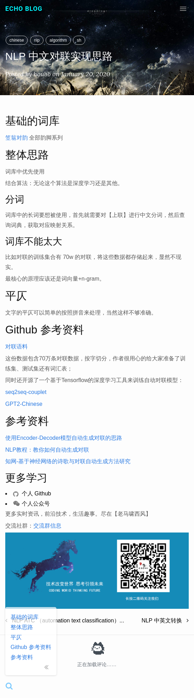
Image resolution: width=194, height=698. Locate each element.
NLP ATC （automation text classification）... (64, 620)
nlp (37, 40)
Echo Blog (23, 8)
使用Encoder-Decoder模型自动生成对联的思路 (63, 438)
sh (79, 40)
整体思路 (22, 627)
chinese (16, 40)
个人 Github (32, 493)
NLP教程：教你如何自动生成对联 (47, 450)
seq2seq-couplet (25, 392)
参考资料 (22, 657)
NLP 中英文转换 (165, 620)
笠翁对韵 (16, 138)
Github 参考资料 (31, 647)
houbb (42, 74)
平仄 (16, 637)
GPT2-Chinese (23, 404)
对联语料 (16, 347)
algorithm (58, 40)
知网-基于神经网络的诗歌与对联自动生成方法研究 (68, 461)
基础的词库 (25, 617)
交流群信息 (47, 526)
